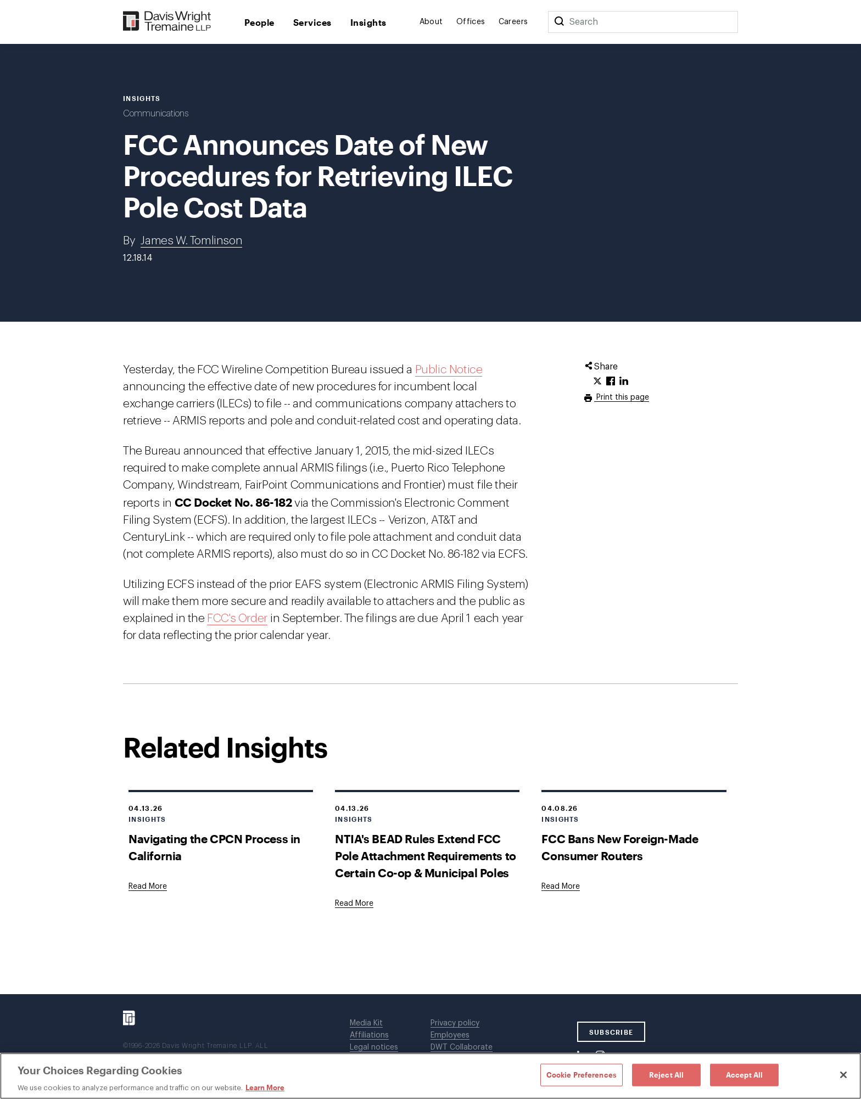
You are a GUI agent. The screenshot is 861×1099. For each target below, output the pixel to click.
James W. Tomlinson (191, 240)
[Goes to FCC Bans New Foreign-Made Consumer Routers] (560, 887)
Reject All (666, 1074)
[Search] (559, 22)
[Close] (843, 1075)
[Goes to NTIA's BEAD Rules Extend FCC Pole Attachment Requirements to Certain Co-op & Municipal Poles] (354, 904)
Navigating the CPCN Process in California (214, 847)
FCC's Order (237, 618)
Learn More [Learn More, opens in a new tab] (264, 1087)
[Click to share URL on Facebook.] (610, 381)
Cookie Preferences (581, 1074)
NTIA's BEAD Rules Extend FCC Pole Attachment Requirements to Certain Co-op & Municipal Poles (425, 855)
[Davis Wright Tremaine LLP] (167, 21)
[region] (430, 1076)
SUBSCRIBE (611, 1032)
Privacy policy (455, 1023)
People (259, 22)
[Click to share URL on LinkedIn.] (623, 381)
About (431, 22)
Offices (470, 22)
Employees (450, 1035)
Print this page (621, 397)
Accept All (744, 1074)
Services (312, 22)
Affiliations (369, 1035)
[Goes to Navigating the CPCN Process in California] (147, 887)
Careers (513, 22)
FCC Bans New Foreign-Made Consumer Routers (619, 847)
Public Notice (449, 369)
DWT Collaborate (462, 1047)
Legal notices (374, 1047)
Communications (155, 113)
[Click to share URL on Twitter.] (597, 381)
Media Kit (366, 1023)
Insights (368, 22)
